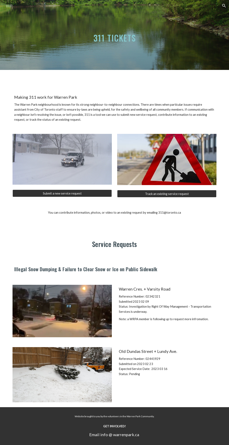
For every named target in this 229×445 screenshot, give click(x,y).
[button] (224, 6)
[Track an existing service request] (166, 193)
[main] (114, 34)
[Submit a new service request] (62, 193)
